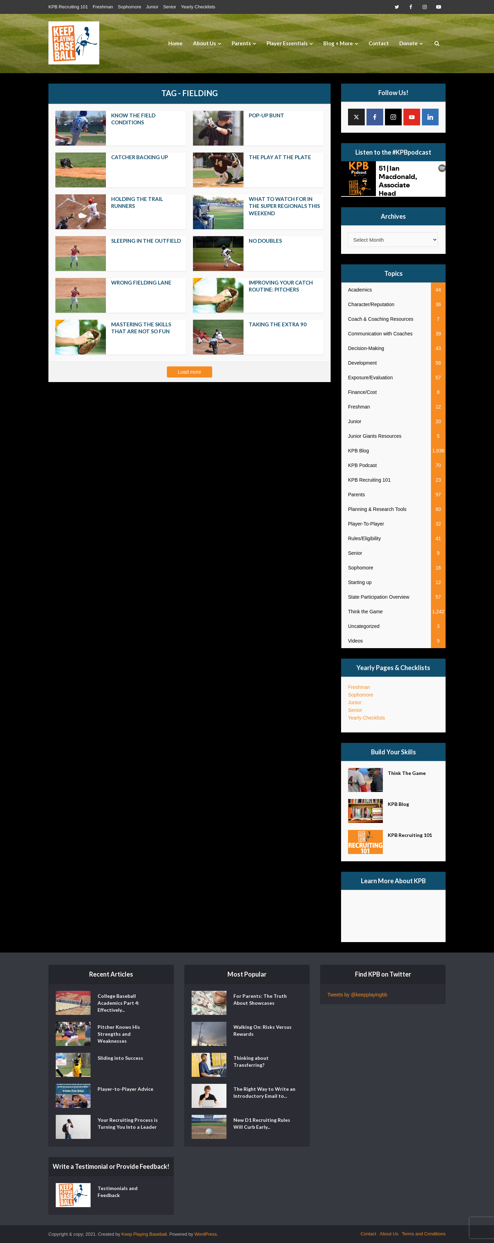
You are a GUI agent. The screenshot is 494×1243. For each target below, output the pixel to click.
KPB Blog (398, 804)
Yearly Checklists (198, 6)
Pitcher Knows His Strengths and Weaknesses (119, 1034)
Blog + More (338, 43)
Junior (152, 6)
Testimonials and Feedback (118, 1191)
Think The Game (407, 773)
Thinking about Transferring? (251, 1061)
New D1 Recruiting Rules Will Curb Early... (261, 1123)
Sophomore (129, 6)
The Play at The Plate (280, 157)
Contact (379, 43)
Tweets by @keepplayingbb (357, 994)
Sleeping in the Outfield (146, 241)
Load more (189, 372)
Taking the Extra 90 (278, 324)
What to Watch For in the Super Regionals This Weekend (284, 206)
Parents (241, 43)
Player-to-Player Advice (125, 1089)
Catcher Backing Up (139, 157)
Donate (408, 43)
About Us (204, 43)
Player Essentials (287, 43)
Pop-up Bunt (266, 115)
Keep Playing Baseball (144, 1234)
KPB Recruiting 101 (68, 6)
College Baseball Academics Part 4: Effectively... (118, 1003)
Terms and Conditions (424, 1233)
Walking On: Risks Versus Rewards (262, 1030)
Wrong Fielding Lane (141, 282)
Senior (169, 6)
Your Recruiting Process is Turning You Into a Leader (128, 1123)
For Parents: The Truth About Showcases (260, 999)
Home (175, 43)
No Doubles (265, 241)
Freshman (103, 6)
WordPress (205, 1234)
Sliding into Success (120, 1058)
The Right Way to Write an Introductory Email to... (264, 1092)
